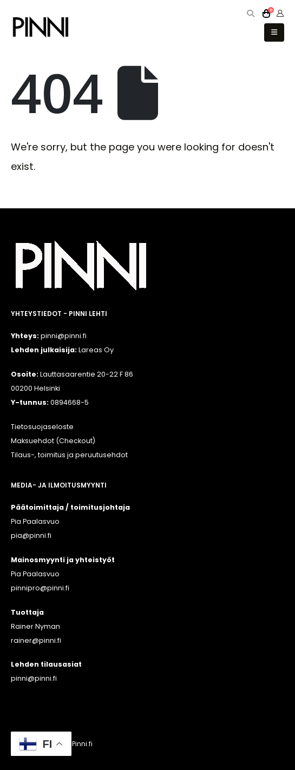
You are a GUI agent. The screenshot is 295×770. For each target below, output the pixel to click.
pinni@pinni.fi (34, 678)
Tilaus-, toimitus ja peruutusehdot (69, 454)
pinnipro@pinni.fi (40, 588)
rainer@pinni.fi (36, 640)
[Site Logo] (40, 26)
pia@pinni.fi (31, 535)
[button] (250, 13)
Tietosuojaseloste (42, 426)
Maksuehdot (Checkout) (53, 440)
